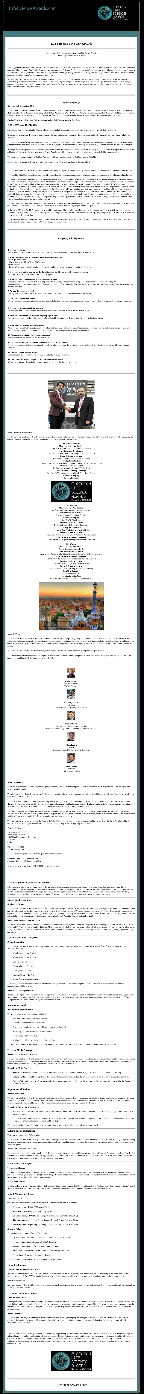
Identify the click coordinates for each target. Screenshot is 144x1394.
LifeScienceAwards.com (33, 8)
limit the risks (79, 70)
